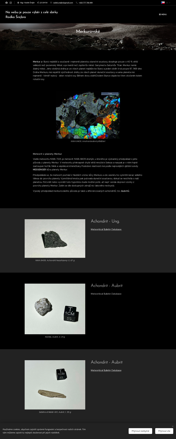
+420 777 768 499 (86, 2)
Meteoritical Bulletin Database (106, 229)
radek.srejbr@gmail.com (63, 2)
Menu (163, 14)
